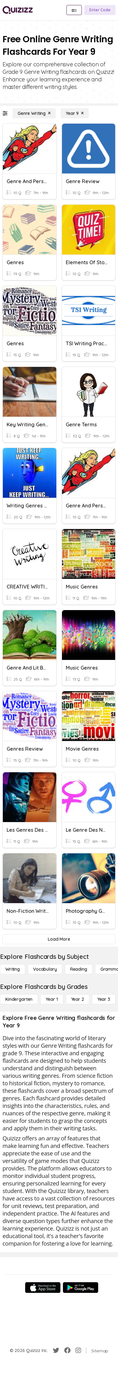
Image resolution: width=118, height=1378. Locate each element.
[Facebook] (67, 1350)
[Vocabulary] (45, 969)
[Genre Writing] (34, 113)
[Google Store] (80, 1287)
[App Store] (42, 1287)
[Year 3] (103, 999)
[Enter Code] (99, 10)
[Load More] (59, 939)
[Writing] (12, 969)
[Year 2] (77, 999)
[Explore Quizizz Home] (18, 10)
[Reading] (79, 969)
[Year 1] (51, 999)
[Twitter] (56, 1350)
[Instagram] (78, 1350)
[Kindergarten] (19, 999)
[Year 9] (75, 113)
